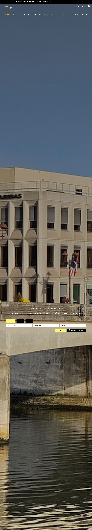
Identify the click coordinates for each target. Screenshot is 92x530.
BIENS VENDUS (31, 14)
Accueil (7, 14)
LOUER (22, 14)
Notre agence (64, 14)
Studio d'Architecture (79, 14)
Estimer (29, 321)
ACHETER (15, 14)
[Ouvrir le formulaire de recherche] (60, 330)
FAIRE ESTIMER (53, 14)
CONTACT (46, 15)
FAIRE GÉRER (42, 14)
